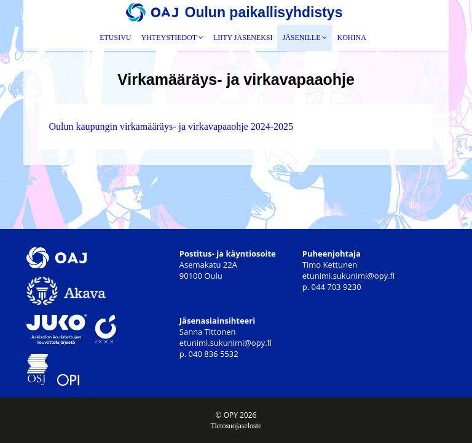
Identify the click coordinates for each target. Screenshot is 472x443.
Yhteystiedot (172, 37)
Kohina (351, 37)
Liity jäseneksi (243, 37)
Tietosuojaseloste (236, 425)
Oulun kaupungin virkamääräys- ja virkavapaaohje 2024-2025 (171, 126)
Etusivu (115, 37)
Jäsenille (304, 37)
